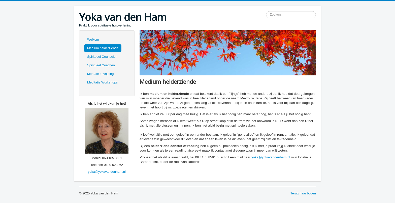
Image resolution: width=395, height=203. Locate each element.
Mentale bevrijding (100, 74)
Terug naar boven (303, 193)
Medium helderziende (102, 48)
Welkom (93, 39)
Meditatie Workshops (102, 82)
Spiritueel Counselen (102, 57)
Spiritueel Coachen (101, 65)
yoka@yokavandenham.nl (107, 171)
